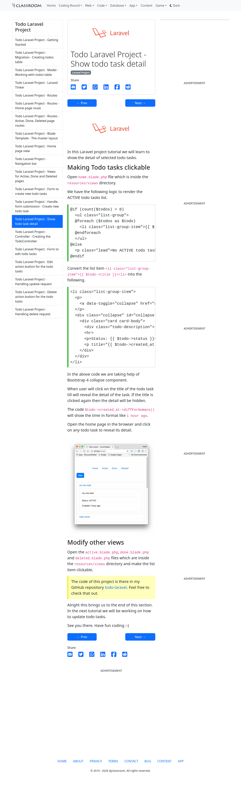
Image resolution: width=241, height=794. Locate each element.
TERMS (113, 770)
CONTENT (164, 770)
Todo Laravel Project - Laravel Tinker (36, 85)
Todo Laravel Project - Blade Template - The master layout (36, 135)
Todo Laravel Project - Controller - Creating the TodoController (33, 236)
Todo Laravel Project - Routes (36, 95)
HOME (62, 770)
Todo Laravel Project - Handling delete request (32, 311)
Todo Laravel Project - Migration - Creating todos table (34, 57)
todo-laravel (116, 596)
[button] (174, 5)
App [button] (132, 5)
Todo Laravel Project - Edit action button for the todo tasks (34, 266)
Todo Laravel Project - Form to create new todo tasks (37, 191)
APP (181, 770)
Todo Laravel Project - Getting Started (36, 42)
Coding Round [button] (69, 5)
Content (146, 5)
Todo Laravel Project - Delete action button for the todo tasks (36, 296)
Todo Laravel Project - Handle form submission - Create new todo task (37, 206)
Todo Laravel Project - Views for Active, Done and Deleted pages (36, 176)
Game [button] (159, 5)
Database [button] (117, 5)
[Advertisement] (37, 386)
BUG (148, 770)
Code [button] (101, 5)
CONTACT (131, 770)
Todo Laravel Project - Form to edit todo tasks (37, 251)
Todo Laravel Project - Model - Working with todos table (36, 72)
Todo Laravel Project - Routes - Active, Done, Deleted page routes (37, 121)
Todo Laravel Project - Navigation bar (31, 161)
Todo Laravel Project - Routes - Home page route (37, 105)
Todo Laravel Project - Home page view (35, 148)
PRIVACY (96, 770)
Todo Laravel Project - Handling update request (33, 281)
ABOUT (78, 770)
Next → (140, 103)
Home (51, 5)
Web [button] (88, 5)
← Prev (82, 103)
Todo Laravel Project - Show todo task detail (35, 221)
